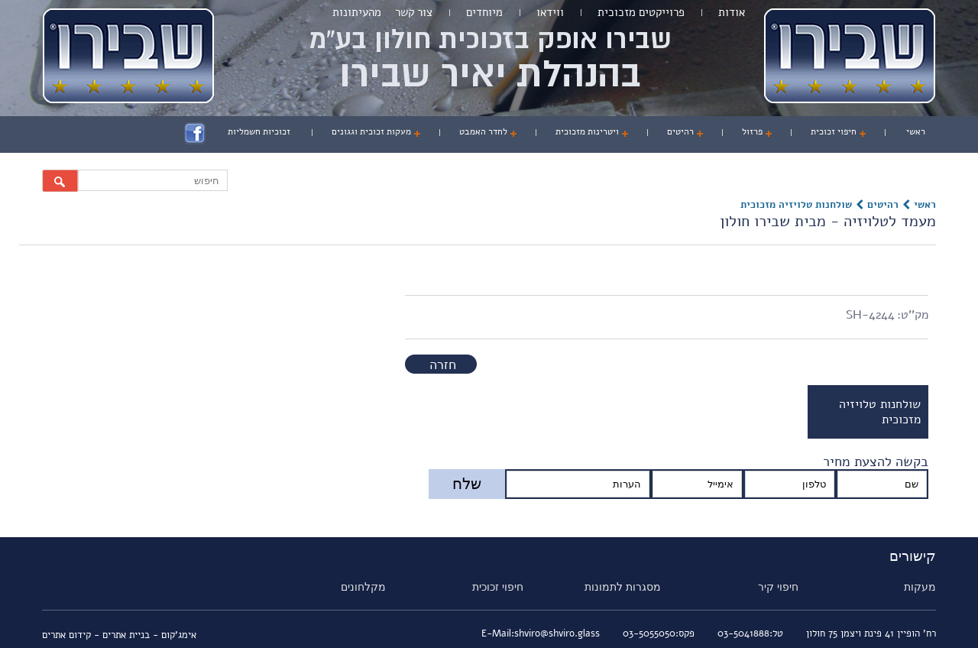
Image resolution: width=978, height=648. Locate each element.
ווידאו (550, 12)
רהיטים (680, 131)
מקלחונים (363, 587)
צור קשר (413, 12)
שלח (466, 483)
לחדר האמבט (483, 131)
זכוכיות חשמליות (259, 131)
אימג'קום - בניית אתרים (149, 635)
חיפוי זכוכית (834, 131)
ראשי (915, 131)
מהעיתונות (356, 12)
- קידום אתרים (72, 635)
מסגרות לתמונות (623, 587)
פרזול (752, 131)
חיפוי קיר (778, 587)
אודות (731, 12)
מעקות (920, 587)
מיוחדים (484, 12)
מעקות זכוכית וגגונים (371, 131)
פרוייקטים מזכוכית (641, 12)
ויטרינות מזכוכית (587, 131)
